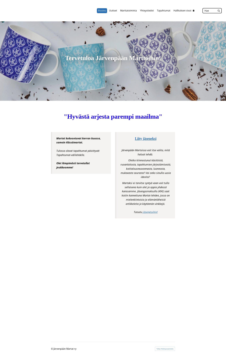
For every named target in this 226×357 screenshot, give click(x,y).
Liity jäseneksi (145, 138)
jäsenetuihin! (150, 212)
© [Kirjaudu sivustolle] (52, 348)
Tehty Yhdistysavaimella (165, 349)
